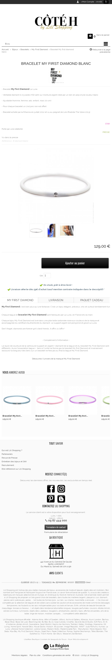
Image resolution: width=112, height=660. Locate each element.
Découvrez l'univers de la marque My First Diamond (56, 359)
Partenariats (7, 454)
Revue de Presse (9, 458)
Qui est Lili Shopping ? (12, 450)
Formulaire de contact (56, 527)
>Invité (98, 2)
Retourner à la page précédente (101, 50)
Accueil (5, 49)
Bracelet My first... (12, 416)
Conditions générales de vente (56, 655)
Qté (41, 275)
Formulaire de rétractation (56, 532)
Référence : (7, 141)
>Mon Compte (87, 2)
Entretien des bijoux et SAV (14, 461)
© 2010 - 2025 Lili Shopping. (86, 655)
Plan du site (35, 655)
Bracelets (24, 49)
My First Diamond (40, 49)
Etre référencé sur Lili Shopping (16, 469)
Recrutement (8, 465)
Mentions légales (19, 655)
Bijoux (15, 49)
